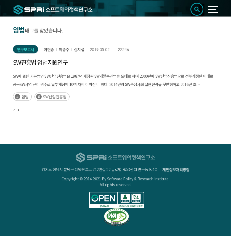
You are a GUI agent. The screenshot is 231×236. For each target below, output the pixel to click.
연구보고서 (25, 49)
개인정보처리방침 (175, 169)
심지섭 (79, 49)
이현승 (49, 49)
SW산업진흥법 (55, 96)
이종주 (64, 49)
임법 (25, 96)
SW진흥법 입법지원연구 (40, 62)
